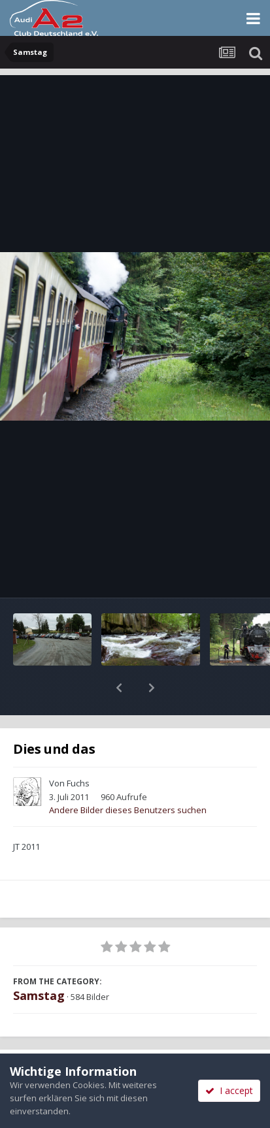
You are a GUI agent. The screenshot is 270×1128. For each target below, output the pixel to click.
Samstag (39, 961)
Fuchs (78, 749)
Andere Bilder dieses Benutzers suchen (128, 776)
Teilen (67, 1039)
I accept (229, 1090)
